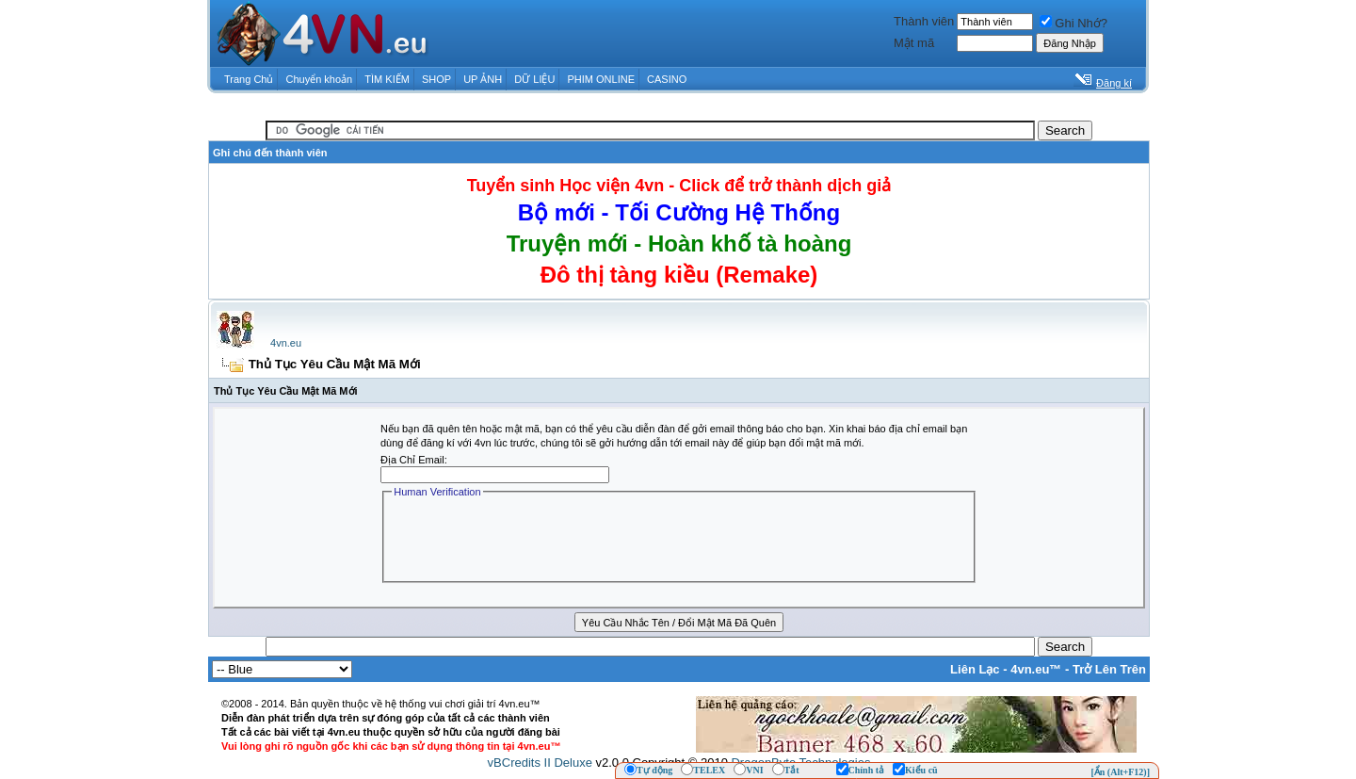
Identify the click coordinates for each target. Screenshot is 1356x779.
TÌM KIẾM (387, 79)
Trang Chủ (248, 79)
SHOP (436, 79)
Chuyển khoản (319, 79)
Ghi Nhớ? (1073, 23)
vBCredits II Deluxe (540, 762)
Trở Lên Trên (1109, 669)
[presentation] (535, 538)
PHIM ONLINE (601, 79)
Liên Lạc (975, 669)
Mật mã (914, 43)
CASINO (666, 79)
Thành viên (924, 21)
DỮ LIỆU (534, 79)
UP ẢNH (482, 79)
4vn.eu (285, 343)
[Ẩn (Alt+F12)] (1120, 772)
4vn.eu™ (1035, 669)
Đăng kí (1114, 83)
